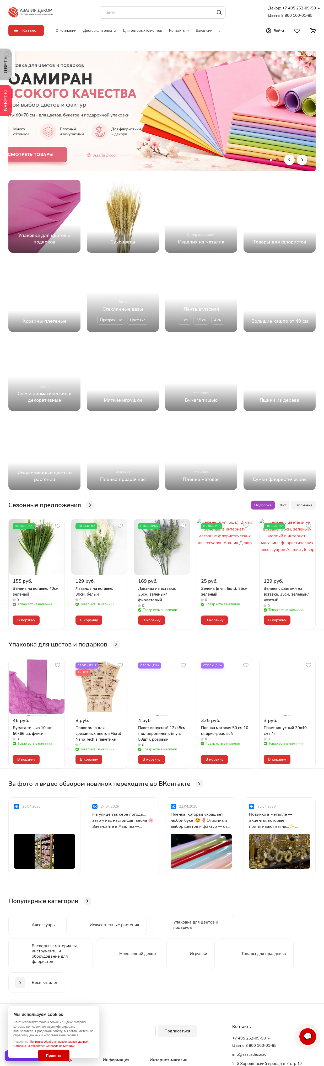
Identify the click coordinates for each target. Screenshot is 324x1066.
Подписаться (177, 1031)
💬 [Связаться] (308, 1036)
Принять (53, 1055)
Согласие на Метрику (60, 1045)
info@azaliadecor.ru (249, 1054)
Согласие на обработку (28, 1045)
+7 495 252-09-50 (299, 8)
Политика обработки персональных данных (59, 1041)
